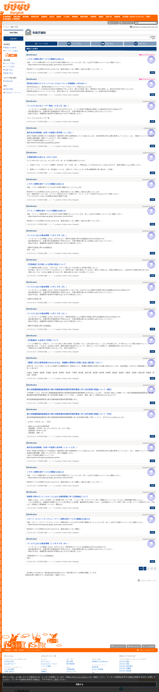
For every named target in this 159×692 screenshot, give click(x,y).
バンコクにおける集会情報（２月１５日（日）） (47, 287)
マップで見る (10, 66)
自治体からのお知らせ (100, 661)
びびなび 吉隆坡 (125, 668)
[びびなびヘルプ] (147, 16)
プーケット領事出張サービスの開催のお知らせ (46, 211)
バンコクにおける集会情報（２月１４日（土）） (47, 313)
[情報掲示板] (58, 16)
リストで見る (10, 63)
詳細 (152, 73)
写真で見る (9, 70)
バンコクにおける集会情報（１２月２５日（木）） (48, 543)
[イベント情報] (43, 16)
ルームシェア (71, 671)
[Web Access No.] (137, 16)
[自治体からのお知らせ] (16, 16)
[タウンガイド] (25, 16)
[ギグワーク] (124, 16)
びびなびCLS (9, 661)
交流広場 (95, 667)
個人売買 (69, 661)
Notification (9, 81)
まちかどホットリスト (49, 664)
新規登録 (13, 39)
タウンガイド (46, 661)
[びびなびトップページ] (16, 7)
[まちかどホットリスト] (34, 16)
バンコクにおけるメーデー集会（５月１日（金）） (48, 106)
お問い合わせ (9, 671)
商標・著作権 (19, 650)
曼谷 (16, 27)
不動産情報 (70, 669)
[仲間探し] (100, 16)
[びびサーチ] (7, 16)
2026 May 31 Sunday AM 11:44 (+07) (145, 27)
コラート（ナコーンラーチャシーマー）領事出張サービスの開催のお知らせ (58, 519)
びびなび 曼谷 (124, 661)
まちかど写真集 (97, 669)
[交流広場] (108, 16)
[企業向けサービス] (7, 19)
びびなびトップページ (13, 92)
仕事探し (44, 671)
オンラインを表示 (11, 51)
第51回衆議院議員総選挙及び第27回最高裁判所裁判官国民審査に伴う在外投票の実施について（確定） (70, 389)
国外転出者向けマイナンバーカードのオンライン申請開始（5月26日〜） (57, 83)
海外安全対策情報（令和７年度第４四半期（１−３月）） (50, 132)
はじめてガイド (10, 664)
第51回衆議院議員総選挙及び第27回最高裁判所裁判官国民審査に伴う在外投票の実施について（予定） (70, 414)
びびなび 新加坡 (125, 671)
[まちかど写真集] (116, 16)
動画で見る (9, 73)
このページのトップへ (147, 650)
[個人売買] (65, 16)
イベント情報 (46, 666)
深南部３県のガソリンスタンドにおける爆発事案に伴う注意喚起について (57, 496)
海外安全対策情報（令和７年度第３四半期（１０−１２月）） (52, 447)
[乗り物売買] (74, 16)
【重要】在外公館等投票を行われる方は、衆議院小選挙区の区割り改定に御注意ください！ (65, 362)
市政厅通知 (13, 33)
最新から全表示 (10, 47)
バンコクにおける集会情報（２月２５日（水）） (47, 235)
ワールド (6, 27)
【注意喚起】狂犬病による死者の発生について (46, 264)
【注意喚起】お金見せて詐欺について (42, 340)
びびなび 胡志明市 (126, 666)
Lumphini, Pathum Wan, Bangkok (67, 73)
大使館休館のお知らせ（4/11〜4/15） (42, 157)
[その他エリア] (16, 19)
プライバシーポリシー (35, 650)
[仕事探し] (51, 16)
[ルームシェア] (92, 16)
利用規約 (7, 650)
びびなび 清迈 (124, 664)
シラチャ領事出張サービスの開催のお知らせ (45, 59)
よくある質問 (9, 669)
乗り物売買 (70, 664)
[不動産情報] (83, 16)
